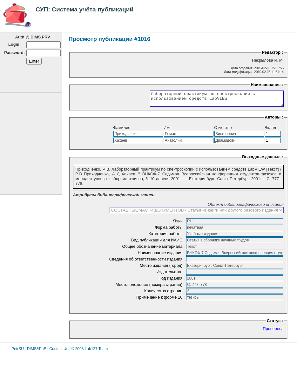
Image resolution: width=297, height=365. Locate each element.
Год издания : (172, 281)
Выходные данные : (262, 159)
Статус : (275, 323)
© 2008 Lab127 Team (89, 352)
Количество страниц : (165, 293)
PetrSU (17, 352)
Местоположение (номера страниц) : (151, 287)
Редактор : (272, 52)
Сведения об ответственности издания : (147, 262)
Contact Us (58, 352)
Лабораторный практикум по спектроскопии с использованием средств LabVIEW (209, 100)
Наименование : (267, 84)
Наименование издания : (162, 255)
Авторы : (274, 120)
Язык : (179, 223)
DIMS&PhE (36, 352)
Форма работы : (170, 230)
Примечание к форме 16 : (161, 300)
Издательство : (171, 274)
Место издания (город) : (163, 268)
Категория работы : (167, 236)
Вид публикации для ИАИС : (158, 242)
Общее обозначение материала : (154, 249)
